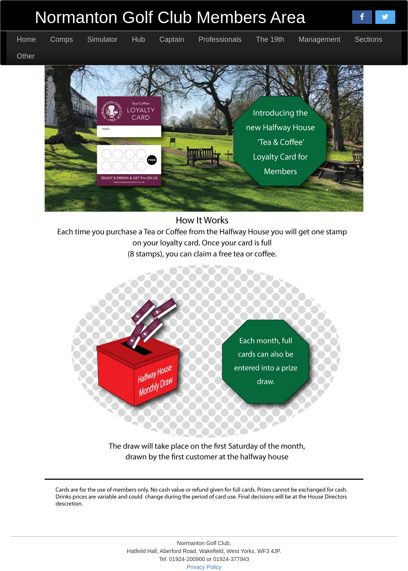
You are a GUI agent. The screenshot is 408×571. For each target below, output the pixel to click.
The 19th (270, 39)
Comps (61, 39)
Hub (138, 39)
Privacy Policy (203, 567)
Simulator (102, 39)
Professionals (219, 39)
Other (26, 56)
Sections (368, 39)
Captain (171, 39)
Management (319, 39)
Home (26, 39)
